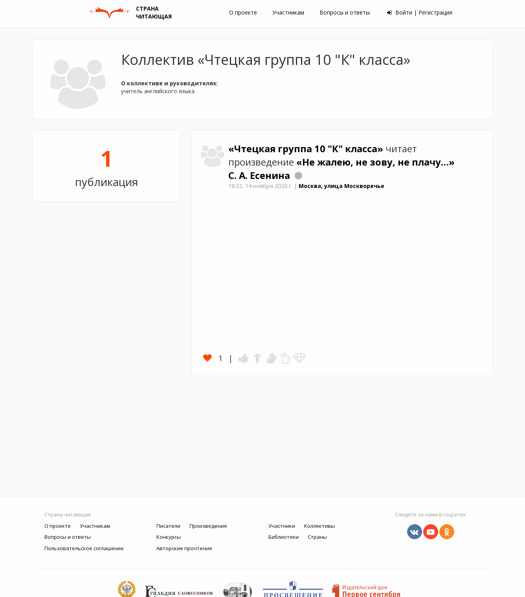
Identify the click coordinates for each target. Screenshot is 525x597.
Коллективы (319, 525)
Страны (317, 536)
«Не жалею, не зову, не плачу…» (375, 162)
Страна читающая (67, 514)
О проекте (243, 12)
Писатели (168, 525)
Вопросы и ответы (344, 12)
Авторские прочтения (184, 548)
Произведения (208, 525)
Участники (281, 525)
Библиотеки (283, 536)
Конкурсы (168, 536)
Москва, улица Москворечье (341, 186)
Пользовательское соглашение (84, 548)
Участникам (288, 12)
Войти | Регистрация (419, 12)
